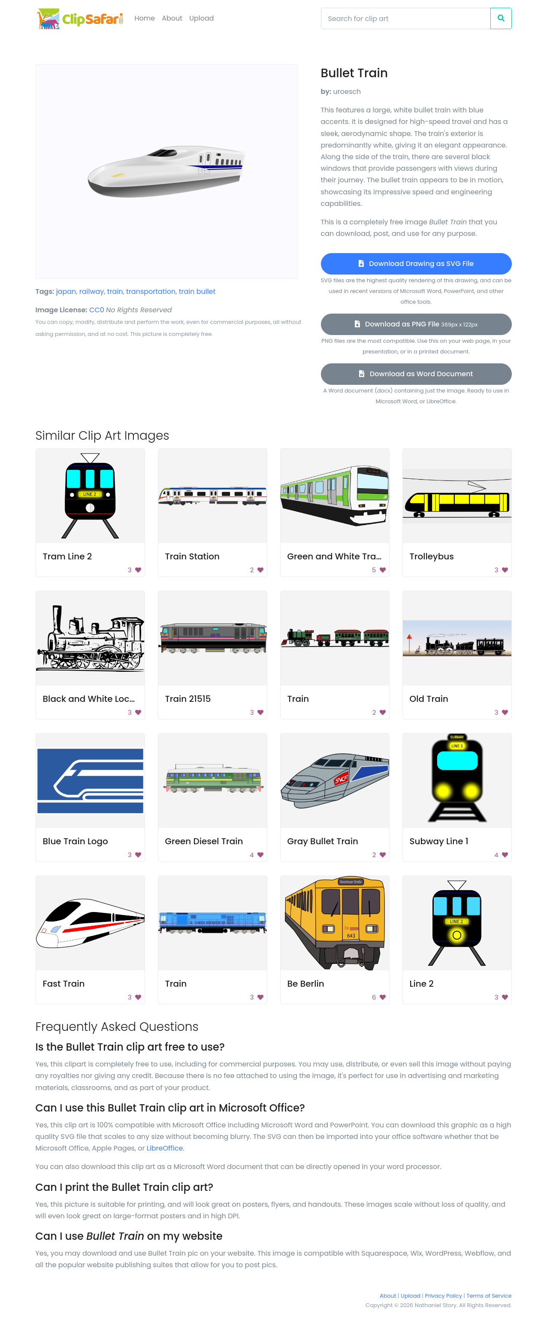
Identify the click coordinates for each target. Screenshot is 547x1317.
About (172, 18)
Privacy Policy (443, 1295)
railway (91, 291)
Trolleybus (432, 556)
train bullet (197, 291)
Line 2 (422, 984)
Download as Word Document (416, 374)
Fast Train (64, 984)
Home (145, 18)
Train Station (192, 556)
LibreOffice (165, 1148)
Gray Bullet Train (322, 841)
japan (66, 291)
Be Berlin (305, 984)
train (115, 291)
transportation (150, 291)
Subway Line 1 (439, 841)
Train (298, 699)
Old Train (429, 699)
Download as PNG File (416, 324)
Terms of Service (489, 1295)
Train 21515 (188, 699)
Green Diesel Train (204, 841)
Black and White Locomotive (104, 699)
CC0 (96, 310)
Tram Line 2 (67, 556)
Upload (201, 18)
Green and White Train (335, 556)
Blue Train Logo (75, 841)
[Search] (406, 18)
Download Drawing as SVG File (416, 264)
